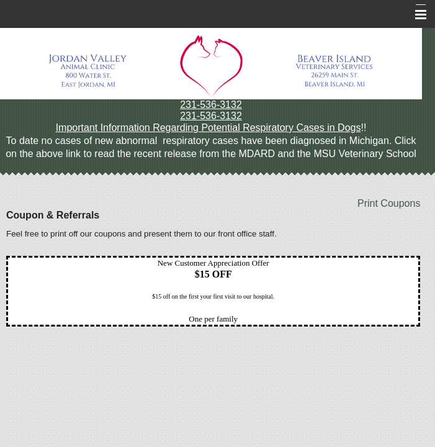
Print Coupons (388, 203)
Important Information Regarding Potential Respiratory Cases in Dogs (208, 127)
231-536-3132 (211, 104)
